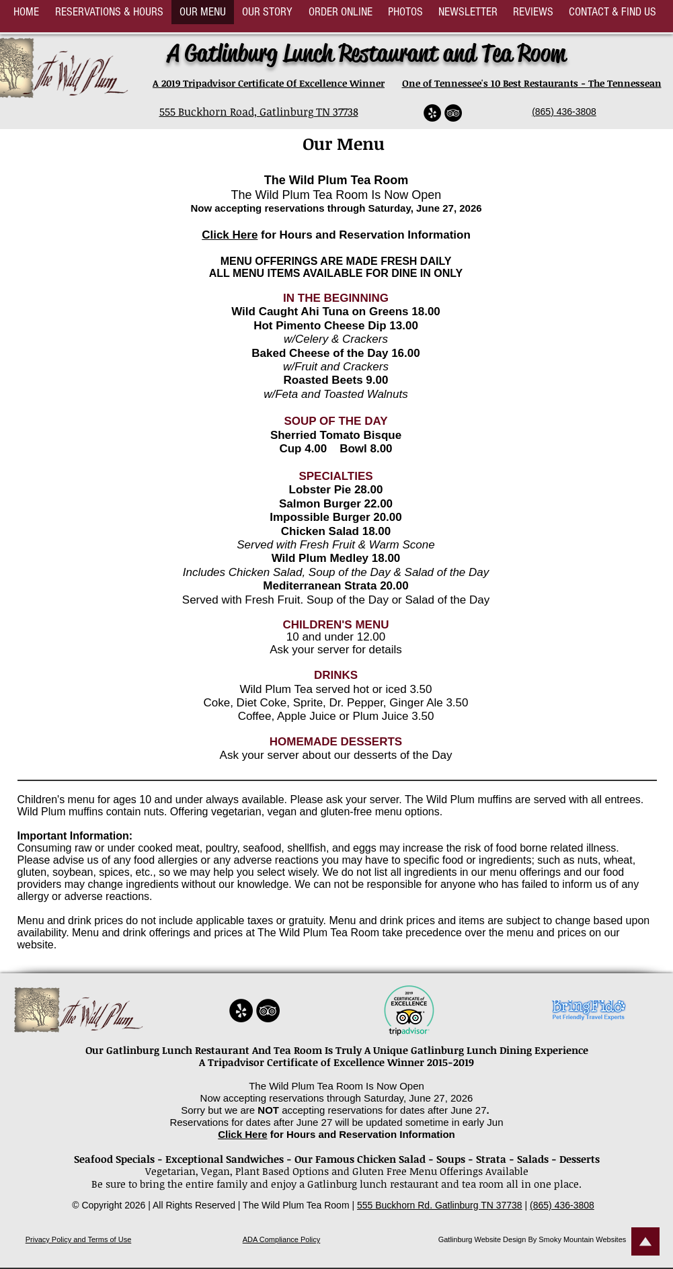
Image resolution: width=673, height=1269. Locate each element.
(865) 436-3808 (564, 111)
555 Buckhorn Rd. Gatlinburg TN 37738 (439, 1205)
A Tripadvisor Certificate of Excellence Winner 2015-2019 (336, 1062)
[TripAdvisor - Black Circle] (453, 113)
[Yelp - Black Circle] (432, 113)
